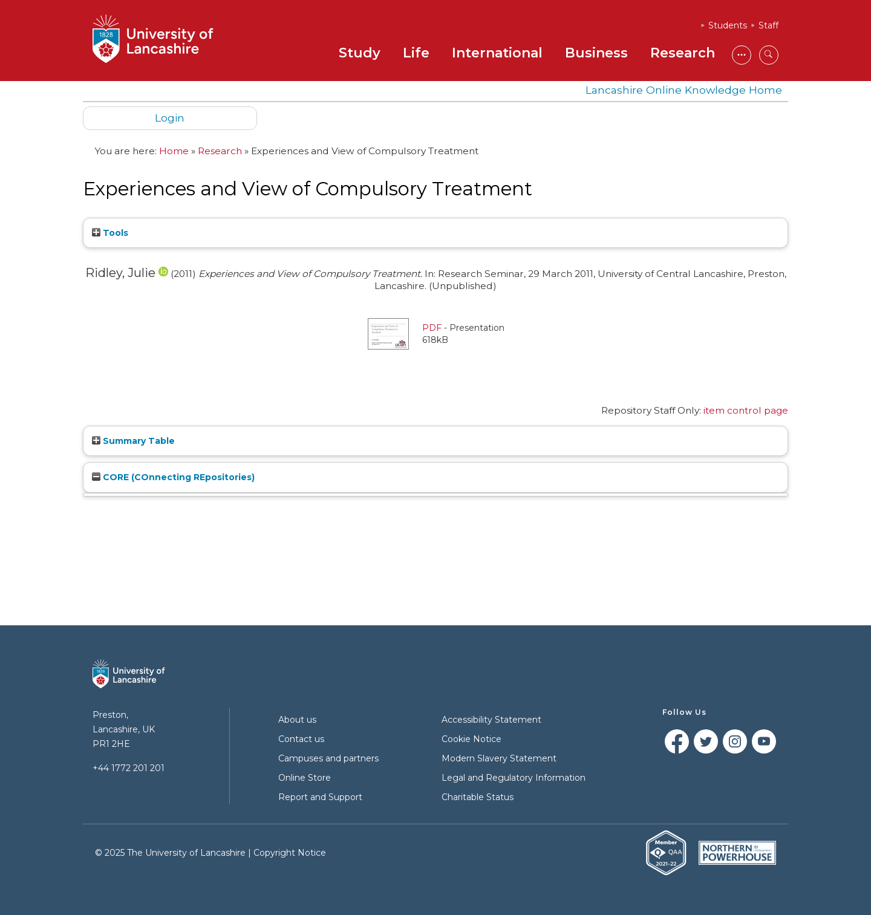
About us (297, 719)
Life (416, 53)
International (497, 53)
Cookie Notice (471, 739)
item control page (745, 410)
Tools (110, 232)
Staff (768, 25)
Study (359, 53)
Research (682, 53)
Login (169, 117)
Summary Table (133, 440)
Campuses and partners (328, 758)
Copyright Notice (289, 852)
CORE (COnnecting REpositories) (173, 477)
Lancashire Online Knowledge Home (684, 89)
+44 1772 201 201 (129, 768)
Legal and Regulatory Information (514, 777)
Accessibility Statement (491, 719)
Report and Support (320, 797)
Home (174, 151)
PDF (432, 327)
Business (596, 53)
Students (727, 25)
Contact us (301, 739)
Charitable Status (478, 797)
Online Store (304, 777)
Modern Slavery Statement (499, 758)
